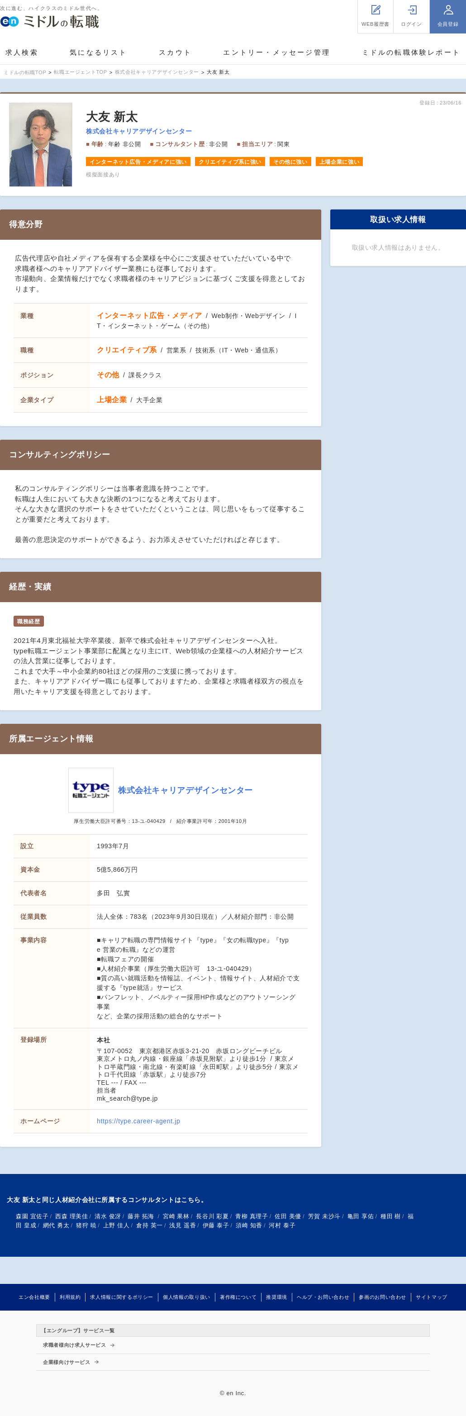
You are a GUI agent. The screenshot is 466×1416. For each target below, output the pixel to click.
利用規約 (70, 1297)
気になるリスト (98, 52)
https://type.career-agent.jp (138, 1121)
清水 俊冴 (108, 1216)
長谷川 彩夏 (212, 1216)
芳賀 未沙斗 (324, 1216)
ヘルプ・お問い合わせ (323, 1297)
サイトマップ (431, 1297)
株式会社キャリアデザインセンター (139, 131)
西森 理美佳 (71, 1216)
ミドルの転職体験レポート (411, 52)
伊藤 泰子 (216, 1225)
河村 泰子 (282, 1225)
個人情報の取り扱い (186, 1297)
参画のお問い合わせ (382, 1297)
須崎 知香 (249, 1225)
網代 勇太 (56, 1225)
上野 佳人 (116, 1225)
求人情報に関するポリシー (121, 1297)
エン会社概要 (34, 1297)
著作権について (238, 1297)
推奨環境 (276, 1297)
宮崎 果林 (176, 1216)
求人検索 (21, 52)
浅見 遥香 (182, 1225)
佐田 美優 (288, 1216)
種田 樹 (390, 1216)
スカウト (175, 52)
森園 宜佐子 (32, 1216)
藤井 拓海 (142, 1216)
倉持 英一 (149, 1225)
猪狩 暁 (86, 1225)
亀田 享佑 (360, 1216)
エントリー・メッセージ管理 (276, 52)
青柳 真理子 (251, 1216)
